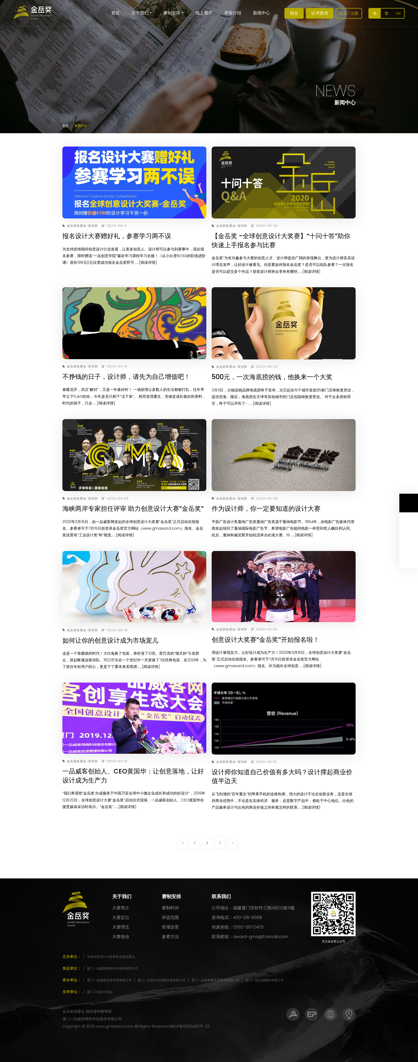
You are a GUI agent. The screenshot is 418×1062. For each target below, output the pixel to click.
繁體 (386, 14)
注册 (354, 13)
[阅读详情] (148, 262)
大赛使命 (120, 937)
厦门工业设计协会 (99, 992)
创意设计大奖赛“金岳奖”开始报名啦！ (265, 639)
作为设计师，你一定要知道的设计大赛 (266, 508)
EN (398, 13)
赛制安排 (171, 13)
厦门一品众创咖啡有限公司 (264, 980)
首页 (115, 13)
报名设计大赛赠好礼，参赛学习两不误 (116, 236)
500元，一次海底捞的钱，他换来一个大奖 (272, 376)
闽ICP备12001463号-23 (190, 1026)
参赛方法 (170, 937)
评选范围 (170, 917)
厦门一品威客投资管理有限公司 (109, 980)
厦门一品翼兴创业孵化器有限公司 (162, 980)
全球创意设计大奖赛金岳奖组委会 (111, 956)
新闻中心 (261, 13)
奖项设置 (170, 927)
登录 (343, 13)
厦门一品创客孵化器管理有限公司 (215, 980)
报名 (294, 13)
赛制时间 (170, 908)
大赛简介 (120, 908)
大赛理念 (120, 927)
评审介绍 (232, 13)
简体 (375, 14)
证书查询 (319, 13)
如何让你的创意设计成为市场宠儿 (110, 640)
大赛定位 (120, 917)
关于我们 (139, 13)
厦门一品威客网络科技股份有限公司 (112, 968)
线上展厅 (203, 13)
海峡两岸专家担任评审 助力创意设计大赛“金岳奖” (133, 508)
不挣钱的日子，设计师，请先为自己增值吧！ (126, 376)
